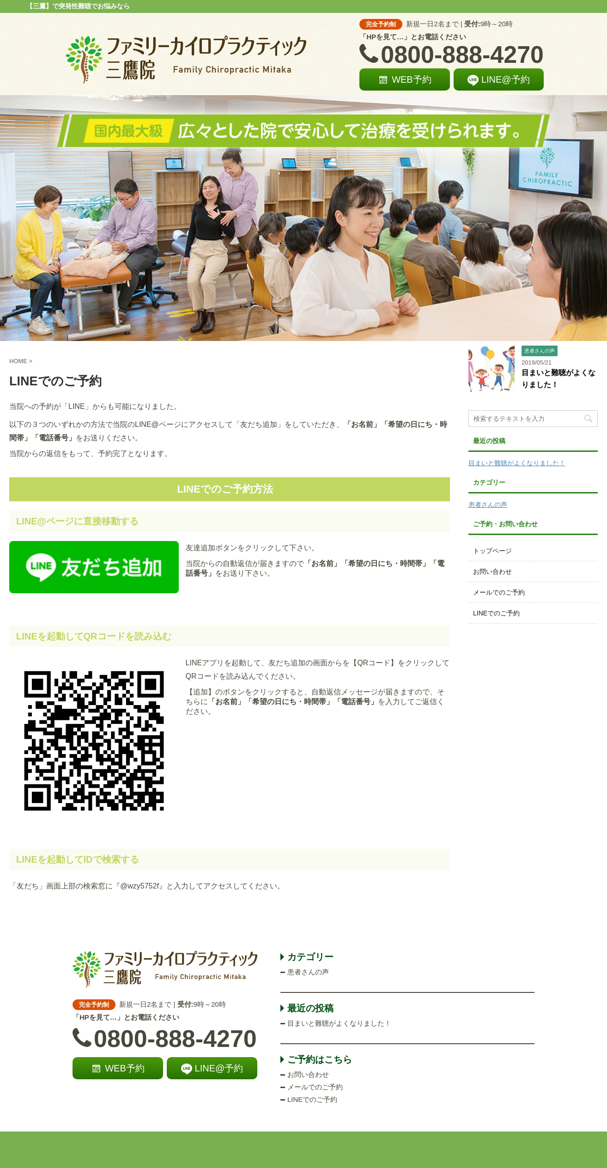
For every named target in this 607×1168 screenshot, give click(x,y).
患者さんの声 (487, 504)
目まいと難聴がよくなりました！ (516, 463)
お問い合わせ (492, 571)
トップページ (492, 550)
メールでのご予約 (499, 592)
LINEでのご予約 (496, 613)
